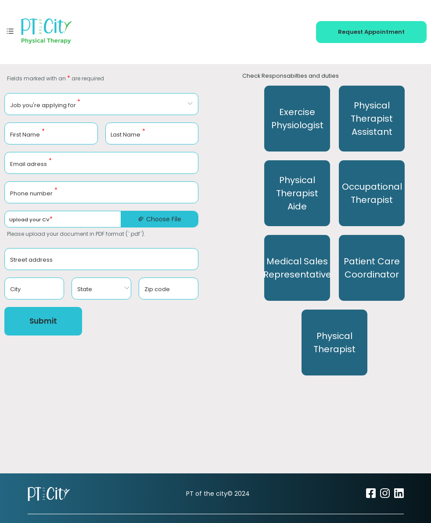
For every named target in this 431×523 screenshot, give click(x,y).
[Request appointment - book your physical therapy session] (371, 31)
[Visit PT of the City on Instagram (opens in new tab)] (385, 496)
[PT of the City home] (46, 30)
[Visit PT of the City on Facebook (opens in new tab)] (371, 496)
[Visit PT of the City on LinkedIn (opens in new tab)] (399, 496)
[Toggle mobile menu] (10, 30)
